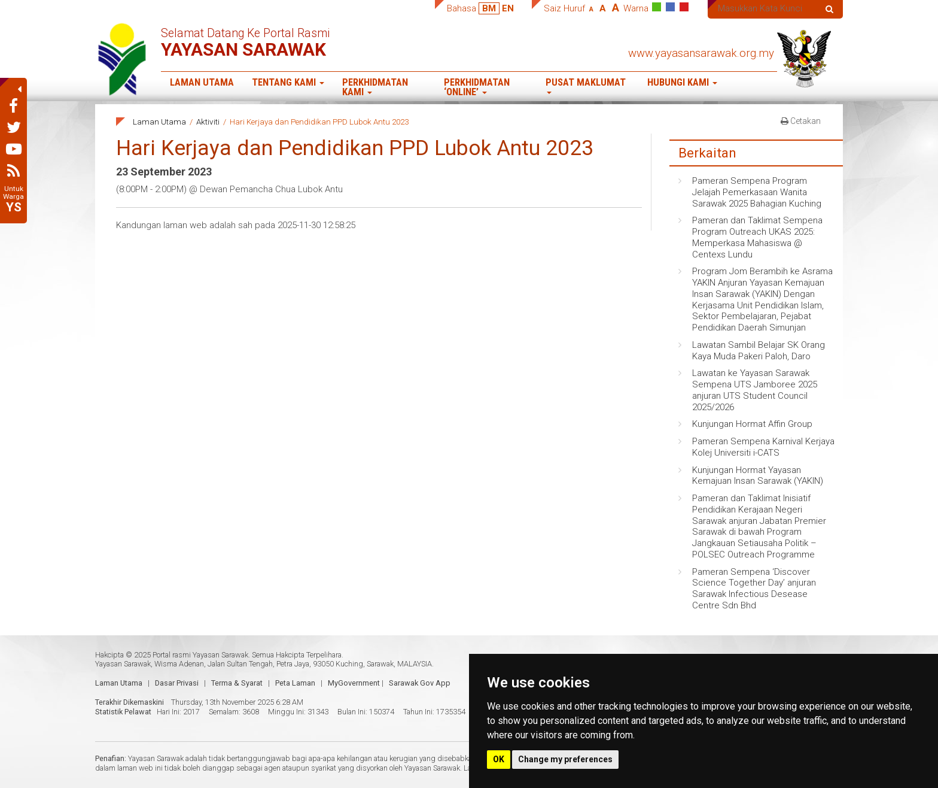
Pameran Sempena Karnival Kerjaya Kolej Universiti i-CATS (763, 447)
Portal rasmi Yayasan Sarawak (200, 654)
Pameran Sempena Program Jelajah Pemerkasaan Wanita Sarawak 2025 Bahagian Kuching (756, 192)
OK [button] (498, 759)
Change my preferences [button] (565, 759)
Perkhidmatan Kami (375, 87)
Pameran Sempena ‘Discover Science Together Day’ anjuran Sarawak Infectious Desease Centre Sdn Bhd (754, 588)
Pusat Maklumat (586, 85)
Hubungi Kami (682, 82)
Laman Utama (202, 82)
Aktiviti (208, 121)
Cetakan (801, 121)
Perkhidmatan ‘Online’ (477, 87)
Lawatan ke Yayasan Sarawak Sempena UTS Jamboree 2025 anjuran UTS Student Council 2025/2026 (754, 390)
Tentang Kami (288, 82)
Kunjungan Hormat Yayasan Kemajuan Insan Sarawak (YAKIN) (757, 476)
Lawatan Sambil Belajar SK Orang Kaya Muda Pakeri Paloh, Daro (758, 351)
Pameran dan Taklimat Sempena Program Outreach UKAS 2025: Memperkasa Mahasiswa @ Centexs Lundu (757, 237)
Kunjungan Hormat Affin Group (752, 424)
